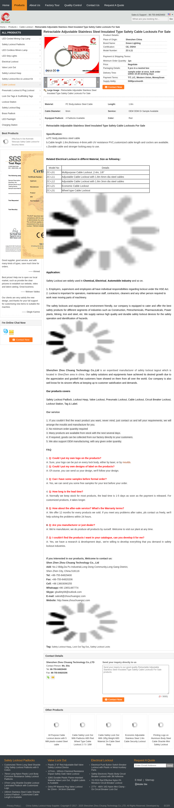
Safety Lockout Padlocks (13, 44)
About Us (34, 5)
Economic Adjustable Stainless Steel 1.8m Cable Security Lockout (134, 738)
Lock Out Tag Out (81, 647)
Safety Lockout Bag (11, 107)
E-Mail (138, 780)
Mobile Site (141, 784)
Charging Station (9, 125)
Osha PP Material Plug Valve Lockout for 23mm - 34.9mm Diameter (65, 788)
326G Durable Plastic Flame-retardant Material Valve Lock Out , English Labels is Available (66, 780)
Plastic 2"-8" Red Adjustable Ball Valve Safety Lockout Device (65, 766)
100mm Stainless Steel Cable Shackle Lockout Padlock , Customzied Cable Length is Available (22, 794)
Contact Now (115, 87)
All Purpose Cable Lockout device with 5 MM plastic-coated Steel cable (56, 740)
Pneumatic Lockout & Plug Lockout (18, 90)
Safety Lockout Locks (100, 647)
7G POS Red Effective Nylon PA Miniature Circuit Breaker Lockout (106, 781)
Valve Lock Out (9, 67)
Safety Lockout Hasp (11, 73)
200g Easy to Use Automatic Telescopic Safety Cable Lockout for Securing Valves (25, 142)
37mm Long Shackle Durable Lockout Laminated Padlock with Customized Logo (21, 785)
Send (169, 765)
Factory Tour (52, 5)
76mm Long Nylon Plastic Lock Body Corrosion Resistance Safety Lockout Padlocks (21, 776)
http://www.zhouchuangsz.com (73, 600)
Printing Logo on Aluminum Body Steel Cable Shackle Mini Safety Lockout (161, 740)
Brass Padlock (8, 113)
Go (171, 19)
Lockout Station (9, 102)
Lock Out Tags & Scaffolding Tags (17, 96)
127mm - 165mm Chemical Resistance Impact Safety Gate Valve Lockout (66, 772)
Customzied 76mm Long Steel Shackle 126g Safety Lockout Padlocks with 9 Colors (22, 767)
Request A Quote (114, 5)
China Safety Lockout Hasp (38, 806)
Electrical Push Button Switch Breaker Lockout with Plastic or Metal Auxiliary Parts (108, 767)
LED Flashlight (8, 119)
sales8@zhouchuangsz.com (70, 596)
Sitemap (149, 780)
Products (19, 5)
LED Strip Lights (9, 56)
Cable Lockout (26, 27)
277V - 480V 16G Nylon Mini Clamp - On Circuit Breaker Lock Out (108, 788)
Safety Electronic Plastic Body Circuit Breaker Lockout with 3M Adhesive (108, 775)
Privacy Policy (13, 806)
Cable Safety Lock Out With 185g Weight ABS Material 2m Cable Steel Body (109, 740)
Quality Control (73, 5)
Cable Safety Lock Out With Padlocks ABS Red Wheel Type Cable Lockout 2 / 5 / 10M (83, 740)
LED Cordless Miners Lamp (14, 50)
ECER (167, 806)
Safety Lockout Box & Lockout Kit (17, 79)
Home (5, 5)
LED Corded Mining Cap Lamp (16, 38)
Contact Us (92, 5)
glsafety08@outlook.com (68, 592)
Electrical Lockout (10, 61)
